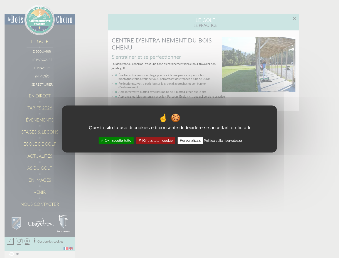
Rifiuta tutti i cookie (155, 140)
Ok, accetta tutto (116, 140)
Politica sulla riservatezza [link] (223, 140)
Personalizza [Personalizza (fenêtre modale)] (190, 140)
